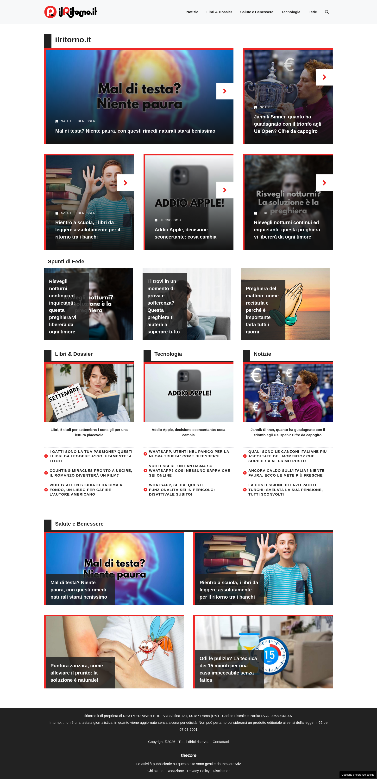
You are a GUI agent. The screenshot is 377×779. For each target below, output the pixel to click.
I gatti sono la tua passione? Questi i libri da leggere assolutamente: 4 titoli (91, 456)
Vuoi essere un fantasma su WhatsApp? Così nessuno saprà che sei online (189, 470)
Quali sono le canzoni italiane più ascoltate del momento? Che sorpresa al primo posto (287, 456)
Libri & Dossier (219, 12)
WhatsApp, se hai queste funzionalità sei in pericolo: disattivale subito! (182, 489)
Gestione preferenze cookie (357, 774)
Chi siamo (155, 771)
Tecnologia (291, 12)
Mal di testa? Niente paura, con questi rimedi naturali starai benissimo (135, 131)
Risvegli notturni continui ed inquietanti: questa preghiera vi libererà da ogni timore (287, 229)
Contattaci (221, 742)
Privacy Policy (198, 771)
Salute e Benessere (256, 12)
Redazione (175, 771)
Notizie (192, 12)
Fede (312, 12)
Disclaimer (221, 771)
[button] (327, 12)
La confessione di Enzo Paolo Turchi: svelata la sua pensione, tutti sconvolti (285, 489)
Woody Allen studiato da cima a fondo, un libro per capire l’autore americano (86, 489)
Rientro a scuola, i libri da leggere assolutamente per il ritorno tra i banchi (87, 229)
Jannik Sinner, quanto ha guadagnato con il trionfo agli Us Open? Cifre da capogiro (287, 124)
